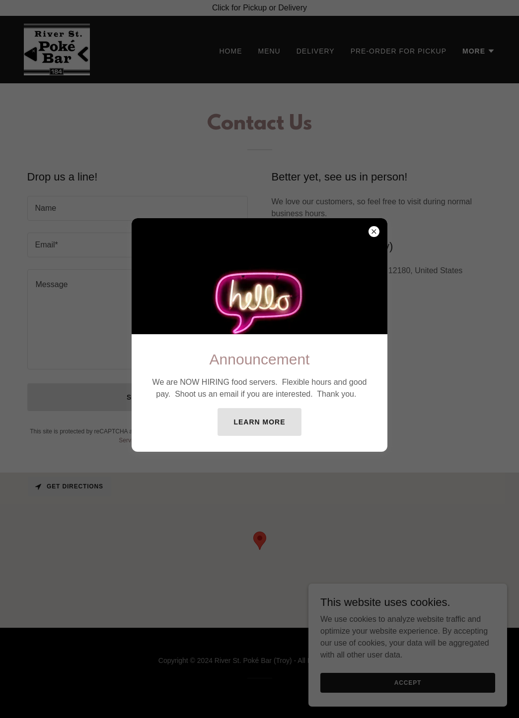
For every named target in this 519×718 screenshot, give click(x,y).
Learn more (259, 422)
